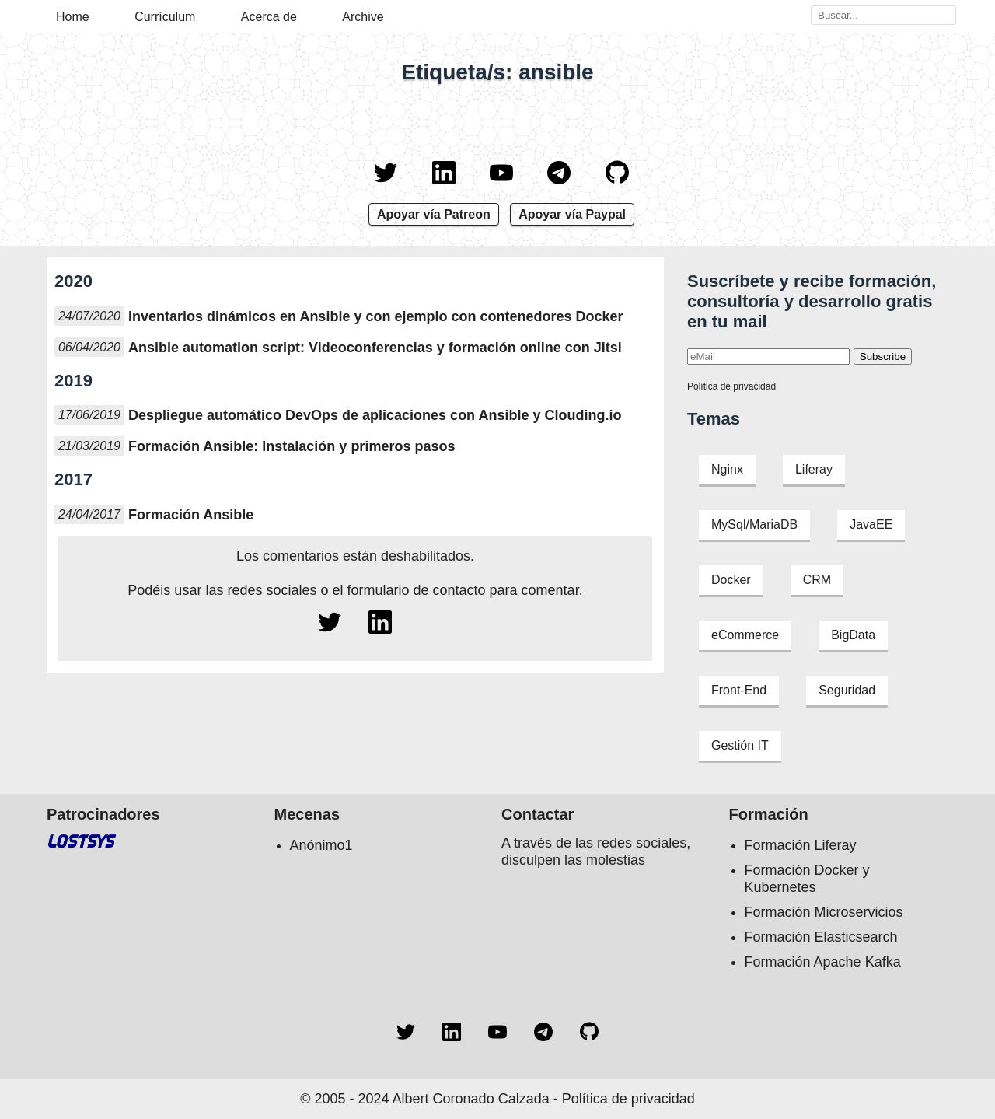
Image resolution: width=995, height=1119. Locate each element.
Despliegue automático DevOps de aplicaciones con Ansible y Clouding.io (374, 415)
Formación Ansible (190, 515)
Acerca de (269, 16)
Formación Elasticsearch (821, 937)
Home (72, 16)
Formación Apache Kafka (823, 962)
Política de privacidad (731, 386)
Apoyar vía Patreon (434, 214)
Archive (362, 16)
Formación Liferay (801, 845)
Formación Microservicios (824, 912)
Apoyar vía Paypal (572, 214)
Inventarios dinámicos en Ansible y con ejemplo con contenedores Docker (375, 316)
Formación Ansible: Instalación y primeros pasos (291, 446)
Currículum (164, 16)
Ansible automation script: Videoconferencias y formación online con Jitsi (375, 347)
